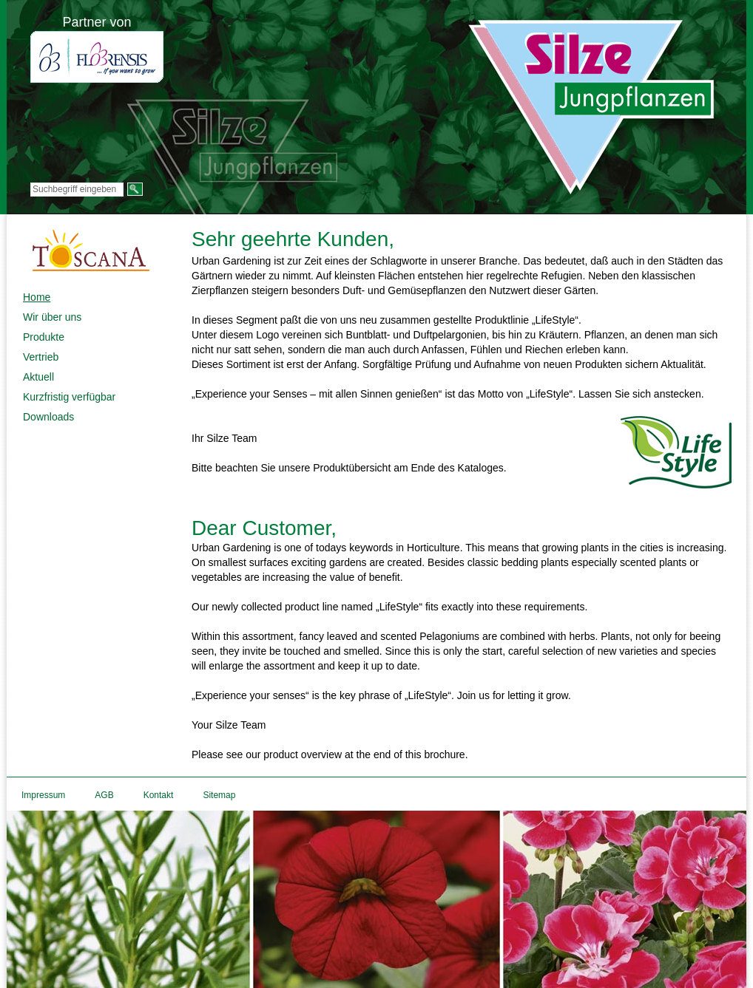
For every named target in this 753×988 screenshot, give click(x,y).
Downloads (48, 417)
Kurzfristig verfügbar (69, 397)
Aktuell (38, 377)
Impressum (43, 795)
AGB (104, 795)
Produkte (43, 337)
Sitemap (219, 795)
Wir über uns (52, 317)
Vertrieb (40, 357)
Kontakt (158, 795)
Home (36, 297)
